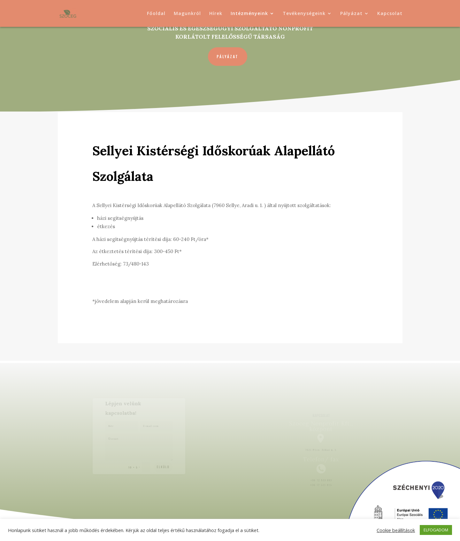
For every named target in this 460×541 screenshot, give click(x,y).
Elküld (161, 464)
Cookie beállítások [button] (396, 530)
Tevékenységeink (304, 13)
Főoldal (156, 13)
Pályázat (351, 13)
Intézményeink (249, 13)
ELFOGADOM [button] (436, 530)
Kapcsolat (389, 13)
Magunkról (187, 13)
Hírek (215, 13)
